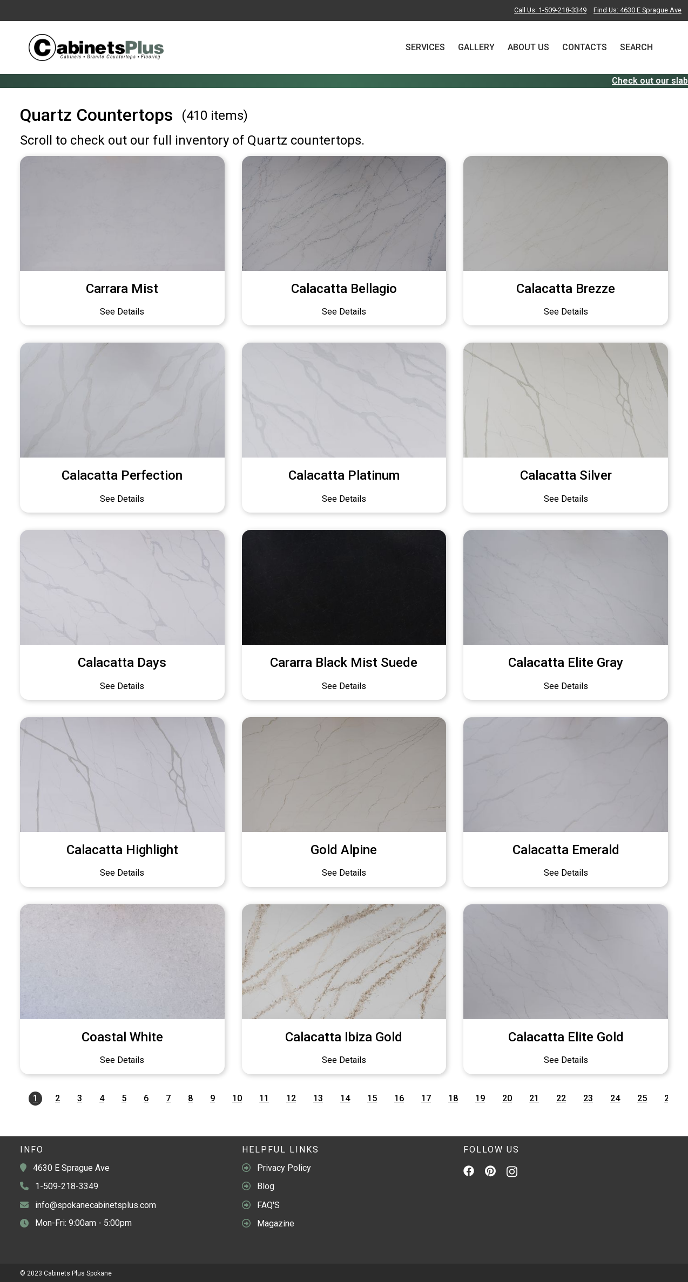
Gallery (476, 47)
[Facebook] (468, 1172)
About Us (528, 47)
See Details (122, 311)
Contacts (584, 47)
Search (636, 47)
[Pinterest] (490, 1173)
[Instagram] (512, 1174)
